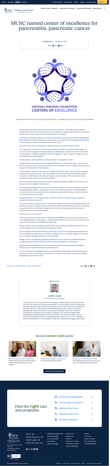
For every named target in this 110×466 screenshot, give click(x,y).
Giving (76, 2)
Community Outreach (83, 8)
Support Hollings (72, 446)
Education (11, 2)
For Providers (68, 2)
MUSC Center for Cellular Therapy (64, 198)
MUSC (4, 2)
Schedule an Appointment (55, 434)
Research (24, 2)
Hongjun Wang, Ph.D (26, 198)
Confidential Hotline (90, 444)
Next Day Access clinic (57, 231)
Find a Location (52, 439)
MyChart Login (91, 2)
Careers (82, 2)
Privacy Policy (66, 463)
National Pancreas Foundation (58, 138)
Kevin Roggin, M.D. (56, 154)
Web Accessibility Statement (94, 463)
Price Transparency (90, 441)
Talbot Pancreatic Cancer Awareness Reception (50, 242)
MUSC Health (23, 140)
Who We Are (97, 8)
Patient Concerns (89, 439)
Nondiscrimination (75, 463)
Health (18, 2)
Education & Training (67, 8)
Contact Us (87, 436)
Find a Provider (57, 2)
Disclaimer (58, 463)
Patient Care (45, 8)
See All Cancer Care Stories (54, 371)
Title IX (83, 463)
